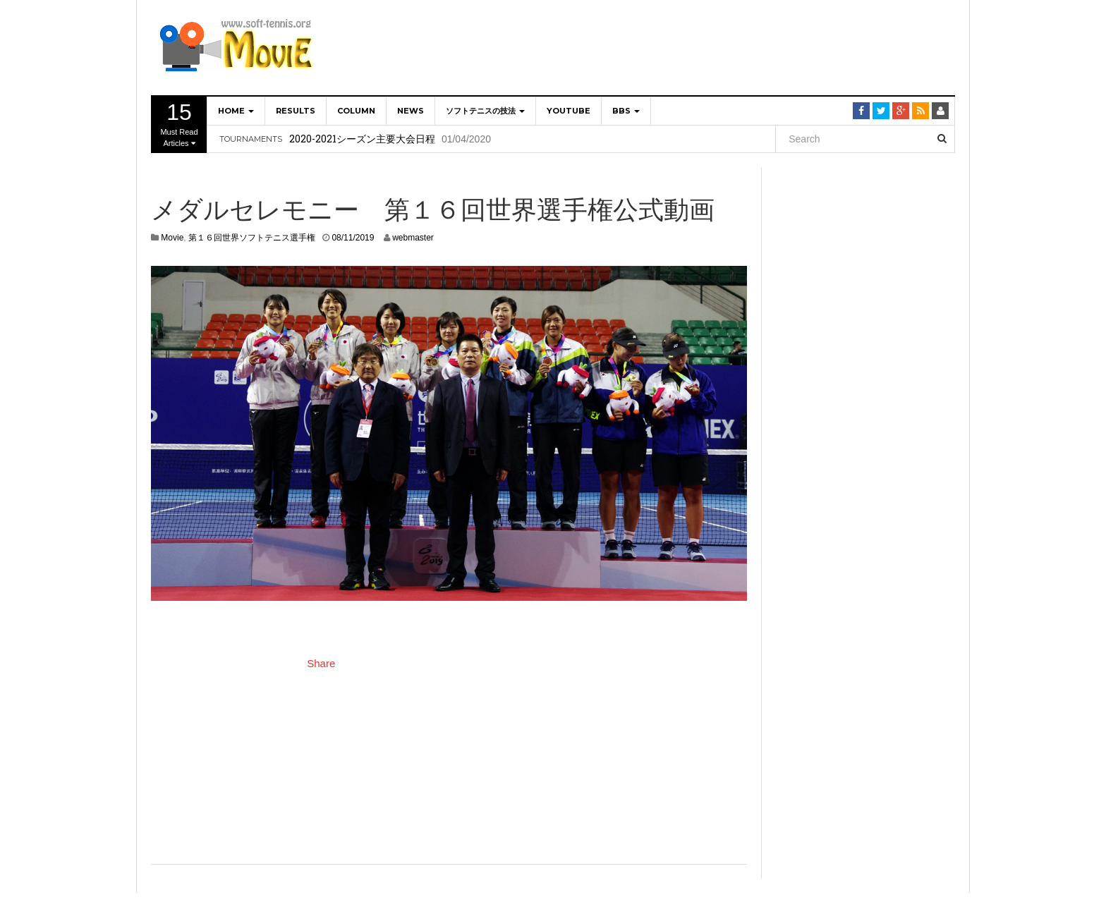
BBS (626, 111)
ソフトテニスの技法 (485, 111)
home (236, 111)
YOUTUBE (568, 111)
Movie (172, 238)
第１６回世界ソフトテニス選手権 (251, 238)
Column (356, 111)
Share (321, 663)
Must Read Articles (179, 123)
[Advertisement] (698, 46)
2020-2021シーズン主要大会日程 (362, 138)
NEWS (410, 111)
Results (295, 111)
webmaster (413, 238)
